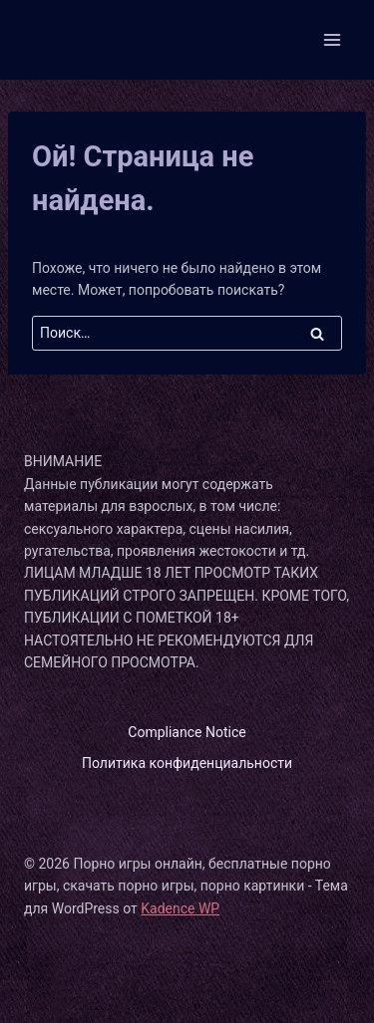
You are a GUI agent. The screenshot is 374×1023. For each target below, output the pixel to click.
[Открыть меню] (331, 39)
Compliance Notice (186, 732)
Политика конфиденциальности (187, 763)
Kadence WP (180, 908)
